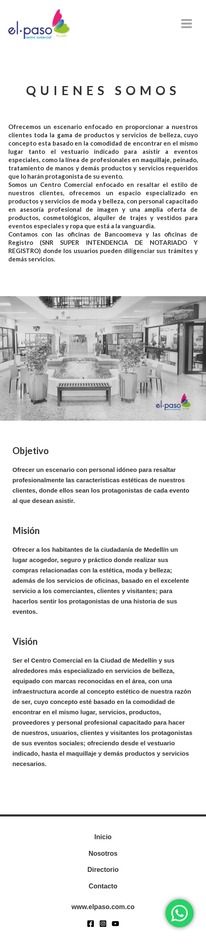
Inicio (103, 836)
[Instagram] (103, 923)
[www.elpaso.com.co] (39, 24)
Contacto (103, 886)
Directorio (103, 869)
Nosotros (103, 853)
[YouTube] (115, 923)
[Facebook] (90, 923)
